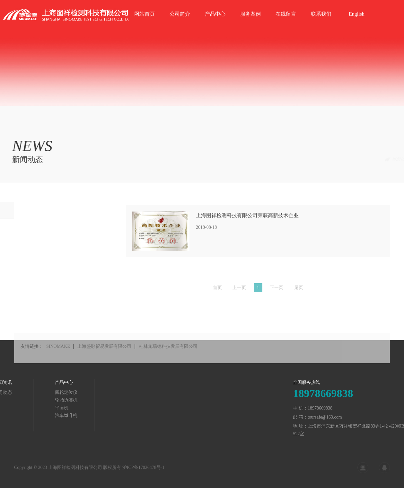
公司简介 (180, 23)
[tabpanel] (202, 53)
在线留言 (286, 23)
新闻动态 (381, 159)
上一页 (239, 289)
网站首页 (144, 23)
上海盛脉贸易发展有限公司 (104, 353)
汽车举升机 (30, 415)
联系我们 (321, 23)
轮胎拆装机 (30, 400)
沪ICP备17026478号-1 (143, 470)
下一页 (276, 289)
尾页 (298, 289)
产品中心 (215, 23)
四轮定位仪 (30, 392)
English (356, 23)
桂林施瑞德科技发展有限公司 (168, 353)
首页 (360, 159)
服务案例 (250, 23)
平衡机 (25, 407)
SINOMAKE (58, 353)
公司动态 (17, 210)
